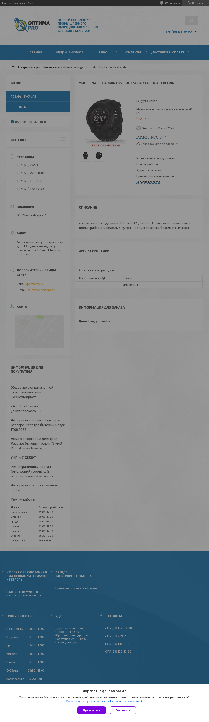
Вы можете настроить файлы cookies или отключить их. (103, 701)
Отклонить (123, 710)
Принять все (91, 710)
